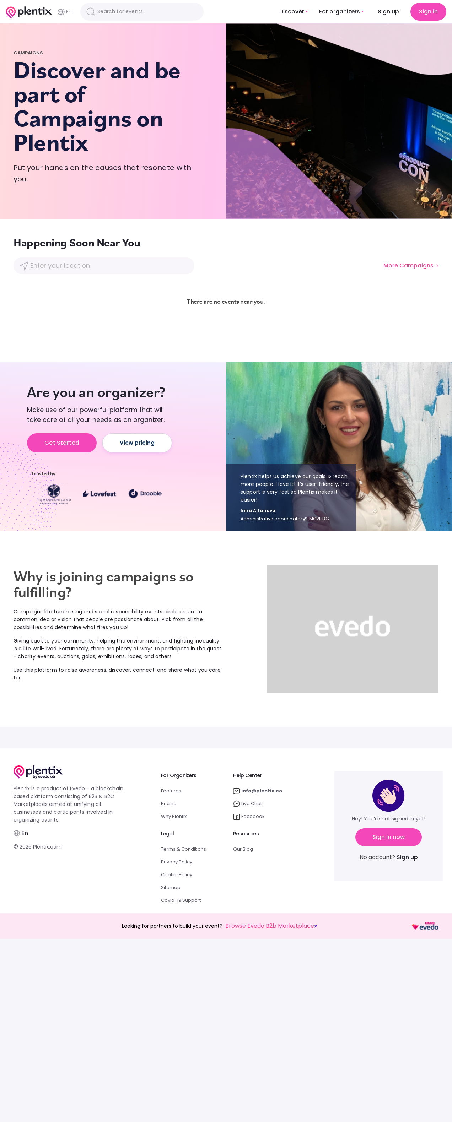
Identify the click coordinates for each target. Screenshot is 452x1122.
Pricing (169, 803)
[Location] (103, 265)
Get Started (61, 443)
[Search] (142, 12)
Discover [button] (291, 11)
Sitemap (171, 887)
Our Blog (243, 849)
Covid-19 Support (181, 900)
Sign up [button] (407, 857)
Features (171, 790)
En (65, 12)
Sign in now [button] (388, 837)
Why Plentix (174, 816)
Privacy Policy (176, 861)
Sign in (428, 11)
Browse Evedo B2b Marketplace (271, 926)
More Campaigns (410, 266)
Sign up (388, 11)
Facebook (249, 816)
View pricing (137, 442)
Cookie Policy (176, 874)
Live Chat (247, 804)
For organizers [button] (339, 11)
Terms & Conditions (183, 849)
